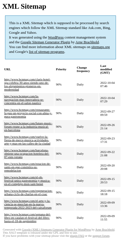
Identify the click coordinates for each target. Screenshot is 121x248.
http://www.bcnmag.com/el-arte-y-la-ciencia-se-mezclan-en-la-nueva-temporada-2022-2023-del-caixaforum (28, 204)
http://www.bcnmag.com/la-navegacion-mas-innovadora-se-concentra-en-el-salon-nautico (24, 99)
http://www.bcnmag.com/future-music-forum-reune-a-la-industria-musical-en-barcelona (28, 126)
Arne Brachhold (87, 42)
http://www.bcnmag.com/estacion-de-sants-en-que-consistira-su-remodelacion (27, 167)
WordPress (56, 37)
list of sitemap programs (46, 51)
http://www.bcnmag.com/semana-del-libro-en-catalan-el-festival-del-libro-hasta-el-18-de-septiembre (27, 218)
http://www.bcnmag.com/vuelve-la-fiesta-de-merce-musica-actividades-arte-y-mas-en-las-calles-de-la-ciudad (27, 140)
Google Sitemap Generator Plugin (45, 42)
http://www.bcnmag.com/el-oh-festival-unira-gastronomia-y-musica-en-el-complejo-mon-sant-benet (27, 180)
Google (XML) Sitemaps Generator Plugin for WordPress (56, 229)
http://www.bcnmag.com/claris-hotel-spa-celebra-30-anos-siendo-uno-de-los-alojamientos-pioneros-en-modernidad (27, 84)
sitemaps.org (100, 47)
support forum (100, 235)
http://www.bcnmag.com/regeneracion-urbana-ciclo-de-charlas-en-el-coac (28, 192)
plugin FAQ (77, 235)
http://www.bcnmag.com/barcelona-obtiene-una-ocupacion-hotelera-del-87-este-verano (26, 153)
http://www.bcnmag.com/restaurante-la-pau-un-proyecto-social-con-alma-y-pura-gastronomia (28, 113)
